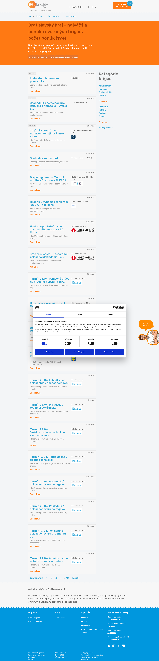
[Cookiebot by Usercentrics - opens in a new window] (115, 307)
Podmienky (86, 622)
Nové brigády (35, 614)
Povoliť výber (79, 352)
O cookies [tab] (110, 314)
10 (67, 574)
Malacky (102, 106)
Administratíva (105, 82)
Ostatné (102, 91)
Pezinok (102, 109)
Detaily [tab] (79, 314)
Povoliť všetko (109, 352)
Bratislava (103, 103)
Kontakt (85, 614)
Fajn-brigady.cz (114, 616)
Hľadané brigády (36, 618)
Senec (101, 112)
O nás (84, 618)
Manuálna (103, 85)
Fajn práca (112, 629)
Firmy (92, 6)
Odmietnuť (50, 352)
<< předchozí (36, 574)
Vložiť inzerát (61, 614)
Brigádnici (76, 6)
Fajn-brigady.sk (114, 636)
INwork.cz (111, 622)
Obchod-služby (105, 88)
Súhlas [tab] (48, 314)
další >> (76, 574)
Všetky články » (106, 124)
